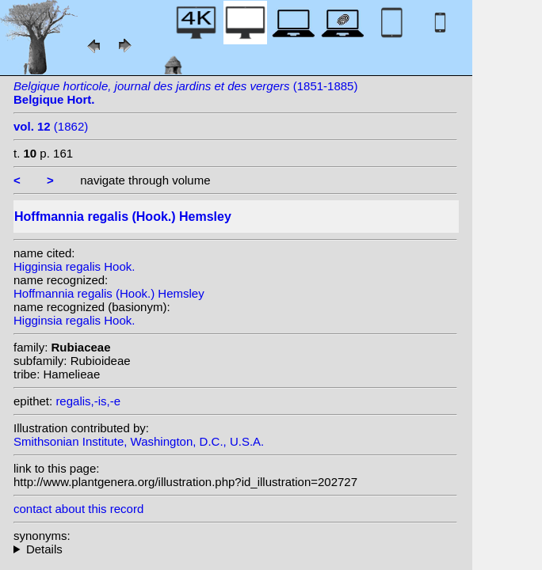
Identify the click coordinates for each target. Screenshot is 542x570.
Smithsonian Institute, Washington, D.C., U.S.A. (138, 441)
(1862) (50, 126)
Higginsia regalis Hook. (74, 266)
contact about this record (78, 508)
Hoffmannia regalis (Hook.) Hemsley (108, 293)
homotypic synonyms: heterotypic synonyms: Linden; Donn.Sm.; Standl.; (235, 549)
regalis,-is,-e (87, 401)
